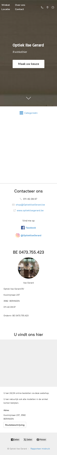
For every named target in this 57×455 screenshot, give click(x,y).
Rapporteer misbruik (40, 448)
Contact (19, 9)
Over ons (20, 5)
